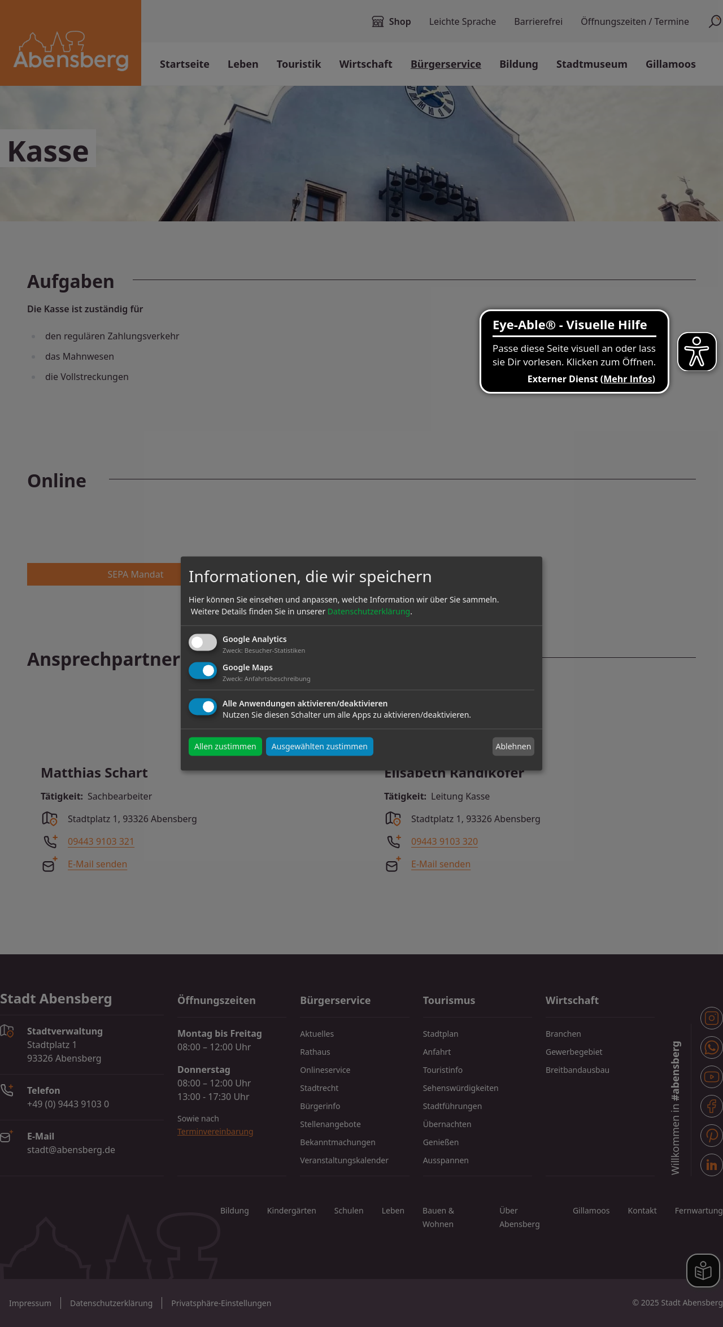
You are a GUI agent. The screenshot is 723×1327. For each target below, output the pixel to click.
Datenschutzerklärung (369, 611)
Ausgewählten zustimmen (320, 746)
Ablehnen (513, 746)
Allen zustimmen (225, 746)
